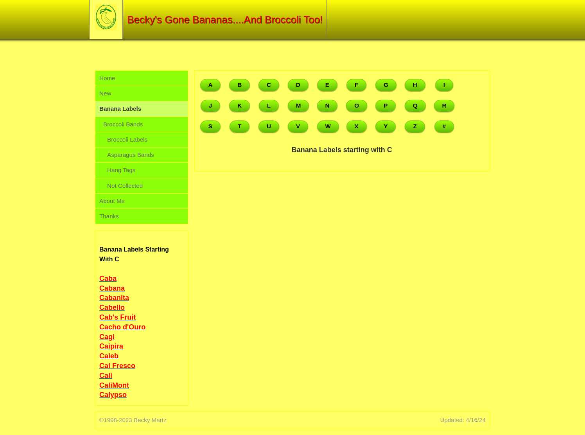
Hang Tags (121, 170)
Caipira (111, 346)
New (105, 93)
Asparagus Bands (130, 154)
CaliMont (114, 385)
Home (107, 78)
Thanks (109, 216)
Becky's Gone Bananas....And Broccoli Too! (225, 19)
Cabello (112, 307)
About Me (112, 201)
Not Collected (125, 185)
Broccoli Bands (123, 124)
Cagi (107, 337)
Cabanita (114, 298)
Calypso (113, 395)
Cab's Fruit (117, 317)
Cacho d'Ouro (122, 327)
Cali (105, 375)
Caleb (108, 356)
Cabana (112, 288)
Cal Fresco (117, 366)
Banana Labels (120, 108)
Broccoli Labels (127, 139)
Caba (108, 278)
